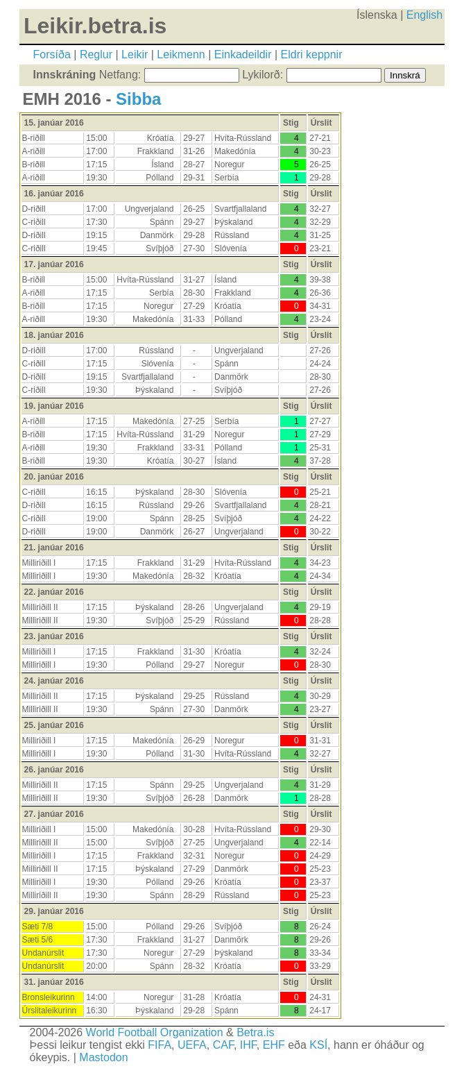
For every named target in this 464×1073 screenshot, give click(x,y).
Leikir (134, 54)
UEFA (192, 1045)
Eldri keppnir (312, 54)
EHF (274, 1045)
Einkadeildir (243, 54)
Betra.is (255, 1032)
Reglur (96, 54)
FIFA (159, 1045)
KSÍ (318, 1045)
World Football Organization (154, 1032)
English (424, 15)
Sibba (138, 99)
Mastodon (103, 1057)
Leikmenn (181, 54)
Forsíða (52, 54)
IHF (248, 1045)
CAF (223, 1045)
